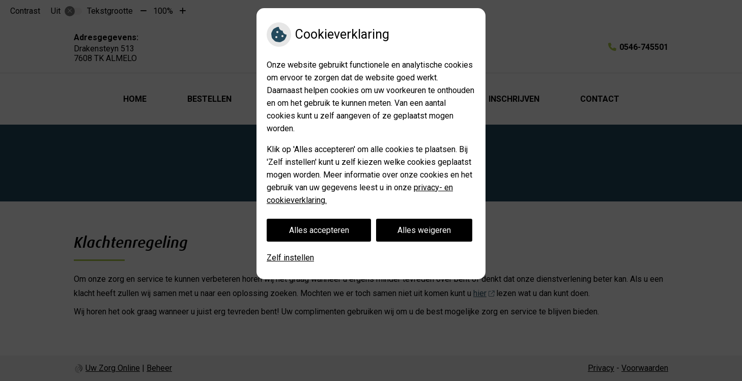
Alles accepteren (319, 230)
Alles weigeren (424, 230)
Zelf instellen (290, 257)
